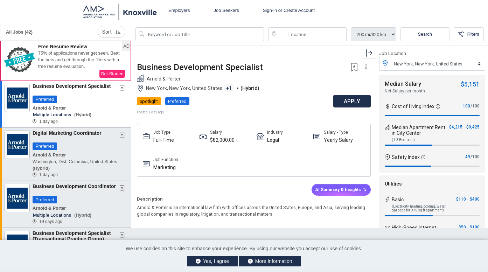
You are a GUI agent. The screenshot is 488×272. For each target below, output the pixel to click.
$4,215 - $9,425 (464, 127)
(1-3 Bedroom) (403, 140)
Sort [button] (111, 32)
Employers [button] (179, 10)
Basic (398, 199)
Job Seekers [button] (226, 10)
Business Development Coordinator (74, 186)
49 (467, 156)
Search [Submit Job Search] (425, 34)
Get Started (112, 73)
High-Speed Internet (414, 227)
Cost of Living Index (413, 106)
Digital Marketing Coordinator (67, 133)
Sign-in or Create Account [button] (289, 10)
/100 (475, 106)
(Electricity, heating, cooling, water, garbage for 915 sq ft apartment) (419, 208)
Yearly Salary (338, 140)
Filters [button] (468, 34)
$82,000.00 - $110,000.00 (223, 140)
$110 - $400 (468, 199)
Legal (273, 140)
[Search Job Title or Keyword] (204, 34)
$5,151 (470, 84)
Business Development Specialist (72, 86)
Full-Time (163, 140)
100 (466, 106)
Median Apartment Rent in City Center (418, 130)
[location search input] (312, 34)
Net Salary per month (405, 91)
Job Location (392, 53)
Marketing (164, 167)
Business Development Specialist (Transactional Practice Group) (72, 235)
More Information (270, 261)
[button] (65, 61)
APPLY (351, 101)
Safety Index (406, 157)
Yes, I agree (212, 261)
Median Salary (403, 84)
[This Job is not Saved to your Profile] (123, 89)
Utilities (393, 184)
